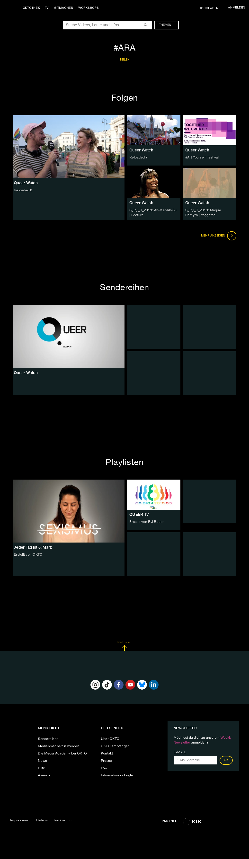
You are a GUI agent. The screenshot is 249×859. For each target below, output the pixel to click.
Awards (44, 775)
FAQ (104, 768)
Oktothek (31, 7)
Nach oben (124, 646)
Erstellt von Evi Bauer (146, 522)
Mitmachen (64, 7)
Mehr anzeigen (219, 235)
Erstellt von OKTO (28, 554)
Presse (106, 760)
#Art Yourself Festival (202, 157)
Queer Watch (141, 150)
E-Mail (180, 752)
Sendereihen (48, 738)
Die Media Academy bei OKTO (62, 753)
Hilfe (41, 768)
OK (226, 760)
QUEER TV (139, 514)
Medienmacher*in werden (58, 746)
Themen (167, 25)
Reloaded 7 (138, 157)
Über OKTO (110, 738)
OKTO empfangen (115, 746)
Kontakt (107, 753)
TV (47, 7)
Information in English (118, 775)
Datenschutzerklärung (53, 820)
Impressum (19, 820)
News (42, 760)
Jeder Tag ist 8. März (33, 547)
